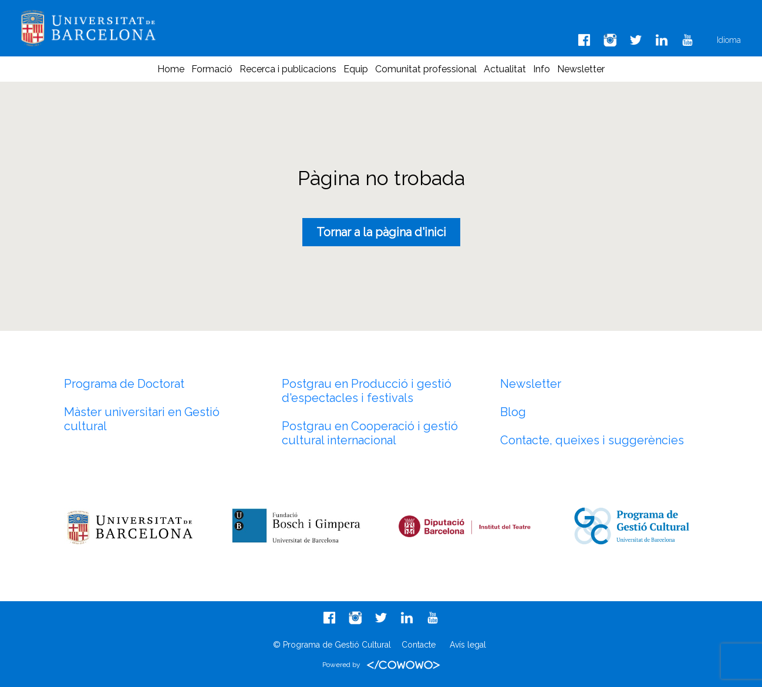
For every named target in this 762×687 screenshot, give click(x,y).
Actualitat (505, 69)
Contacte (419, 644)
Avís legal (468, 644)
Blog (513, 412)
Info (541, 69)
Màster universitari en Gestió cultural (142, 419)
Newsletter (581, 69)
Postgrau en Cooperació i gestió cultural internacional (370, 433)
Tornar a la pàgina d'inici (381, 232)
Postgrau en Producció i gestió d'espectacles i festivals (366, 391)
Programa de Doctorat (124, 384)
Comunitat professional (426, 69)
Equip (355, 69)
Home (170, 69)
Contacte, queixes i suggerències (592, 440)
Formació (211, 69)
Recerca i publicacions (288, 69)
